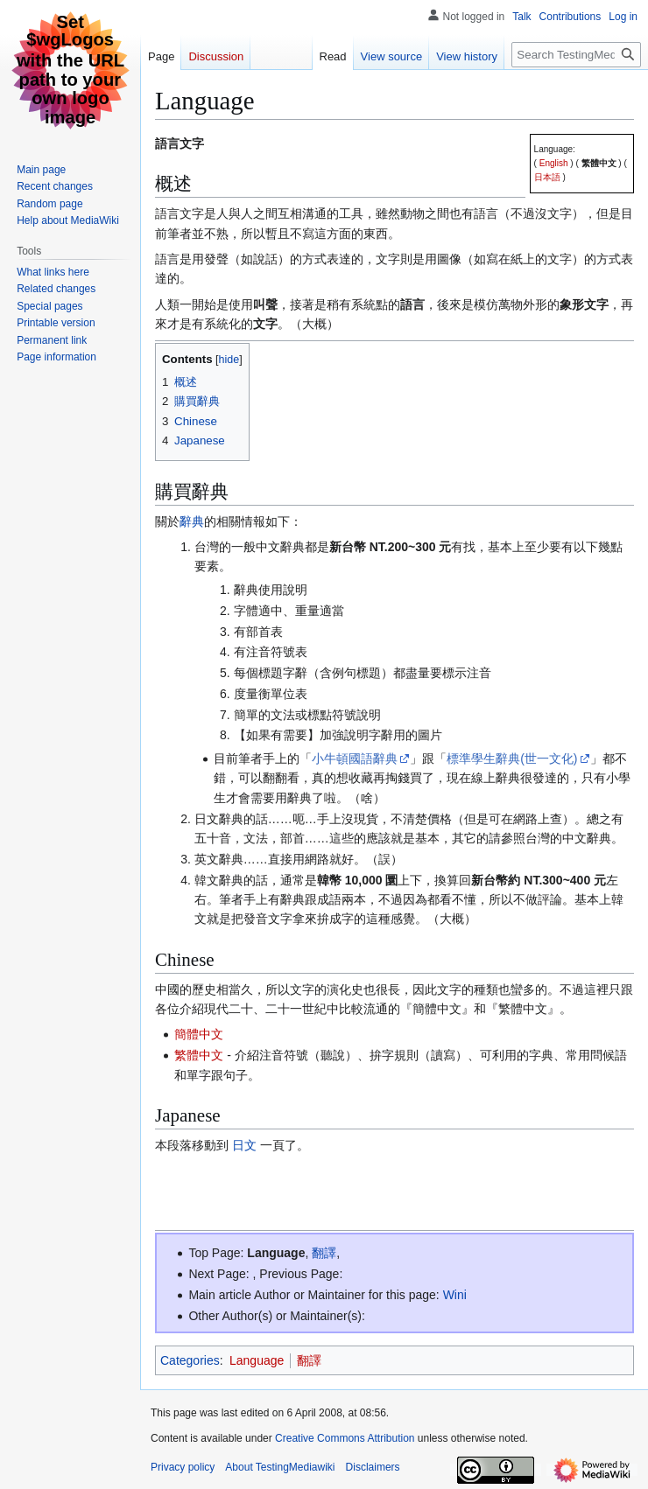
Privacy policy (183, 1467)
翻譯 (324, 1253)
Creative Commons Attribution (344, 1438)
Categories (190, 1360)
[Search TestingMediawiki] (576, 54)
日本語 (547, 177)
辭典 (192, 521)
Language (276, 1253)
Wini (455, 1295)
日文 (244, 1145)
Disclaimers (373, 1467)
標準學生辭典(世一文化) (512, 758)
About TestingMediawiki (280, 1467)
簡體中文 (198, 1034)
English (553, 163)
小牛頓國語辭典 (355, 758)
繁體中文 (598, 163)
